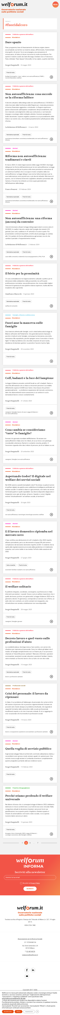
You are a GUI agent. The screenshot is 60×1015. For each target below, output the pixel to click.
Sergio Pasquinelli (12, 65)
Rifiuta (18, 1011)
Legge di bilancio (32, 412)
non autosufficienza (33, 76)
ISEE (23, 834)
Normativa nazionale (13, 135)
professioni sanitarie (16, 677)
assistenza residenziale (27, 138)
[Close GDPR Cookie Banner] (37, 1011)
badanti (20, 570)
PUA (43, 257)
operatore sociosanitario (26, 733)
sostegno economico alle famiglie (15, 836)
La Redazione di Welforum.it (16, 127)
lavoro (7, 677)
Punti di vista (10, 72)
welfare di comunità (11, 306)
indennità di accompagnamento (28, 257)
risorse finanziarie (10, 78)
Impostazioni (29, 1011)
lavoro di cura (22, 412)
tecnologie (21, 515)
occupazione (14, 733)
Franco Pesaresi (11, 190)
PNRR (42, 76)
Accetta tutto (8, 1011)
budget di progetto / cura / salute (15, 76)
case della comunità (11, 257)
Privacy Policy (35, 885)
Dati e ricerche (11, 566)
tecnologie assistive (32, 515)
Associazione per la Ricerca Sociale (30, 940)
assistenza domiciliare (12, 138)
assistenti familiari (10, 570)
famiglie (14, 412)
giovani (20, 622)
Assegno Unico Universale (13, 834)
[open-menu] (55, 4)
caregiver (8, 412)
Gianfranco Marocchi (13, 294)
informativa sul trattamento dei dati (13, 998)
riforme (7, 140)
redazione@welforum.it (30, 956)
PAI (40, 257)
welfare (19, 78)
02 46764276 (30, 953)
